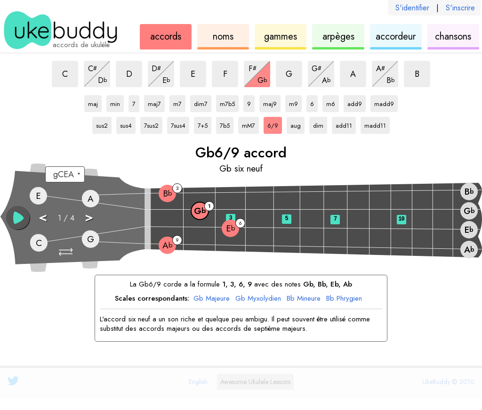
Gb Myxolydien (258, 298)
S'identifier (412, 7)
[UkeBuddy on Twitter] (13, 380)
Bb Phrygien (344, 298)
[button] (67, 252)
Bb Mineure (304, 298)
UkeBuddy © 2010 (448, 381)
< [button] (43, 217)
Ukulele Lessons (255, 381)
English (198, 381)
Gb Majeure (211, 298)
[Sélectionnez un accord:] (65, 174)
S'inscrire (460, 7)
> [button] (89, 217)
